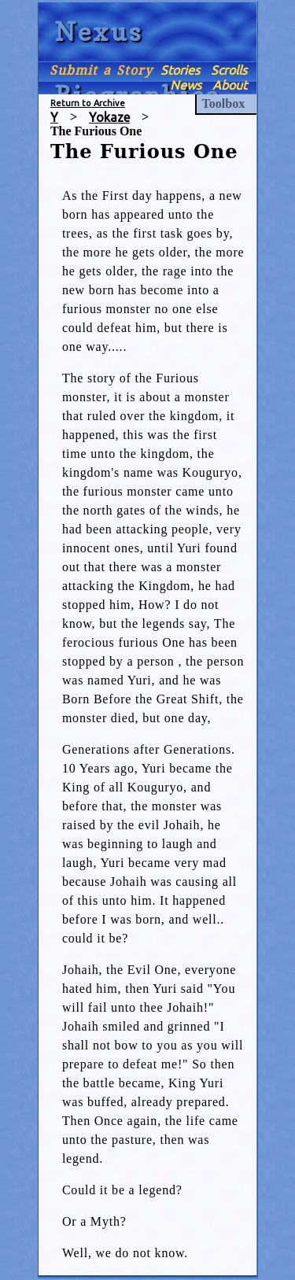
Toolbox (223, 103)
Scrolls (229, 70)
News (185, 85)
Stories (180, 70)
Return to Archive (87, 103)
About (229, 85)
